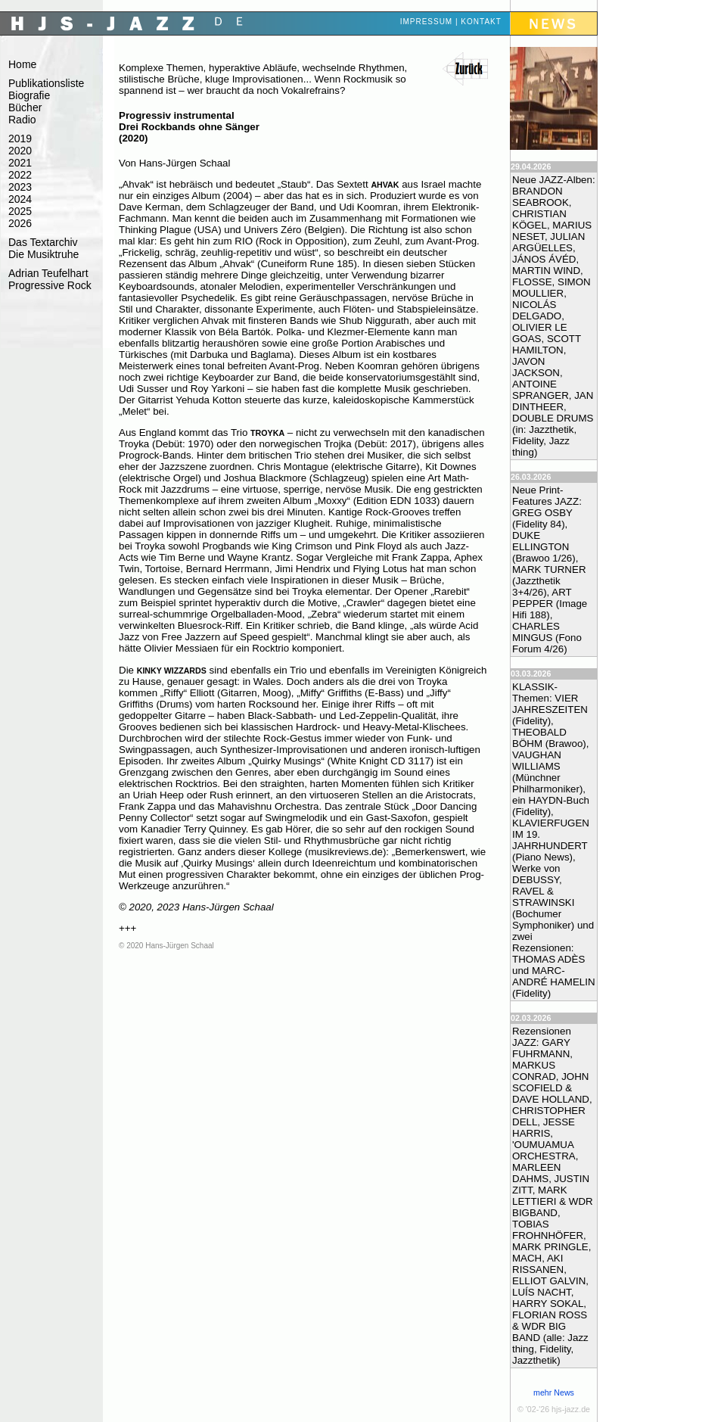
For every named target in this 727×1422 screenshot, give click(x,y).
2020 (20, 151)
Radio (22, 120)
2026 (20, 223)
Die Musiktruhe (43, 254)
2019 (20, 138)
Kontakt (481, 21)
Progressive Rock (50, 285)
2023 (20, 187)
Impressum (426, 21)
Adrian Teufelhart (48, 273)
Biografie (29, 95)
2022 (20, 175)
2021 (20, 163)
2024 (20, 199)
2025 (20, 211)
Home (22, 64)
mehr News (553, 1392)
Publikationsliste (46, 83)
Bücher (25, 107)
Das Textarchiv (43, 242)
